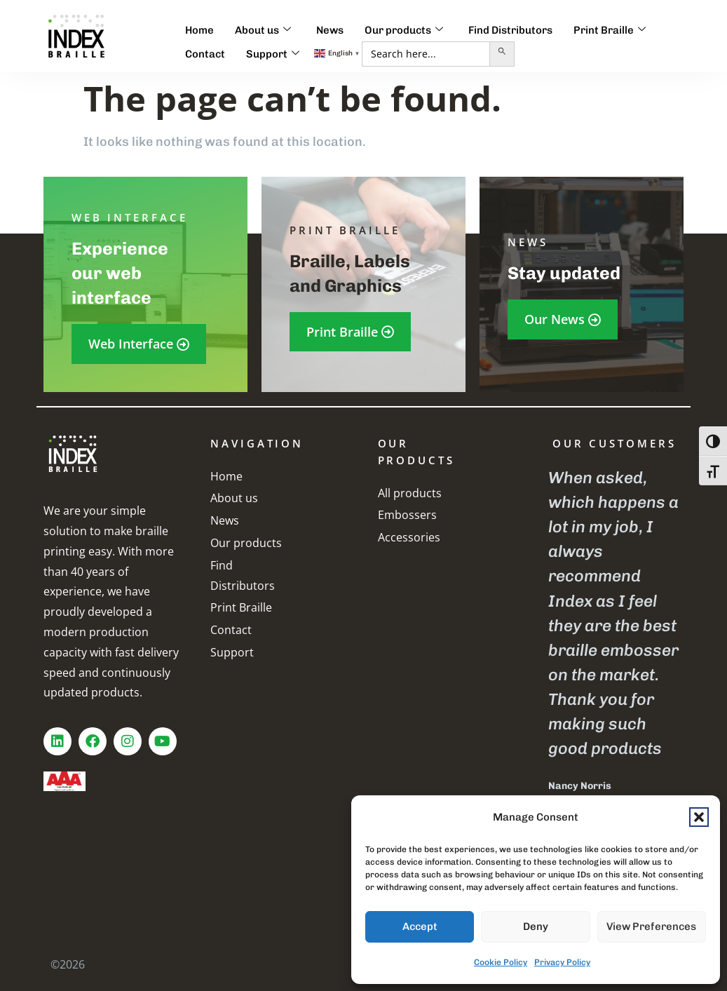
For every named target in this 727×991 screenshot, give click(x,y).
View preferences (651, 926)
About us (263, 30)
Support (272, 54)
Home (199, 30)
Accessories (409, 537)
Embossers (407, 515)
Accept (419, 926)
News (330, 30)
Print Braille (609, 30)
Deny (535, 926)
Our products (404, 30)
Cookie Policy (500, 962)
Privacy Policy (562, 962)
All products (410, 493)
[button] (699, 817)
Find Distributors (510, 30)
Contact (205, 54)
